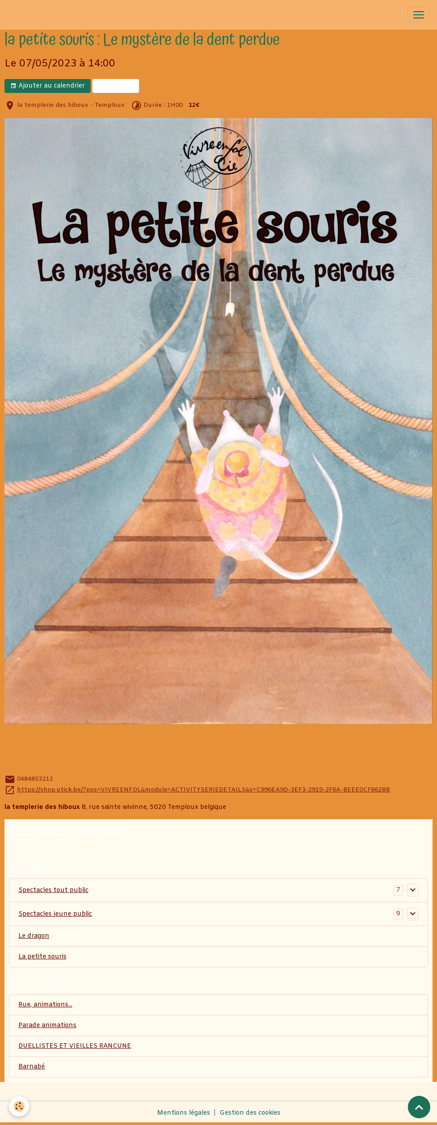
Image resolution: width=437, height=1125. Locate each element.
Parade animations (47, 1025)
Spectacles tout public (53, 890)
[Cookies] (19, 1106)
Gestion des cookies (249, 1113)
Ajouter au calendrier (47, 86)
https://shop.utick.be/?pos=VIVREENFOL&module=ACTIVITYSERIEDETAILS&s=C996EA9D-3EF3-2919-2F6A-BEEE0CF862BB (203, 790)
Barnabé (31, 1067)
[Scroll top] (419, 1107)
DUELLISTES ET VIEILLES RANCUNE (74, 1046)
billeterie (115, 86)
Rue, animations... (45, 1005)
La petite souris (42, 957)
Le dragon (33, 936)
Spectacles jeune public (55, 914)
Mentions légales (183, 1113)
